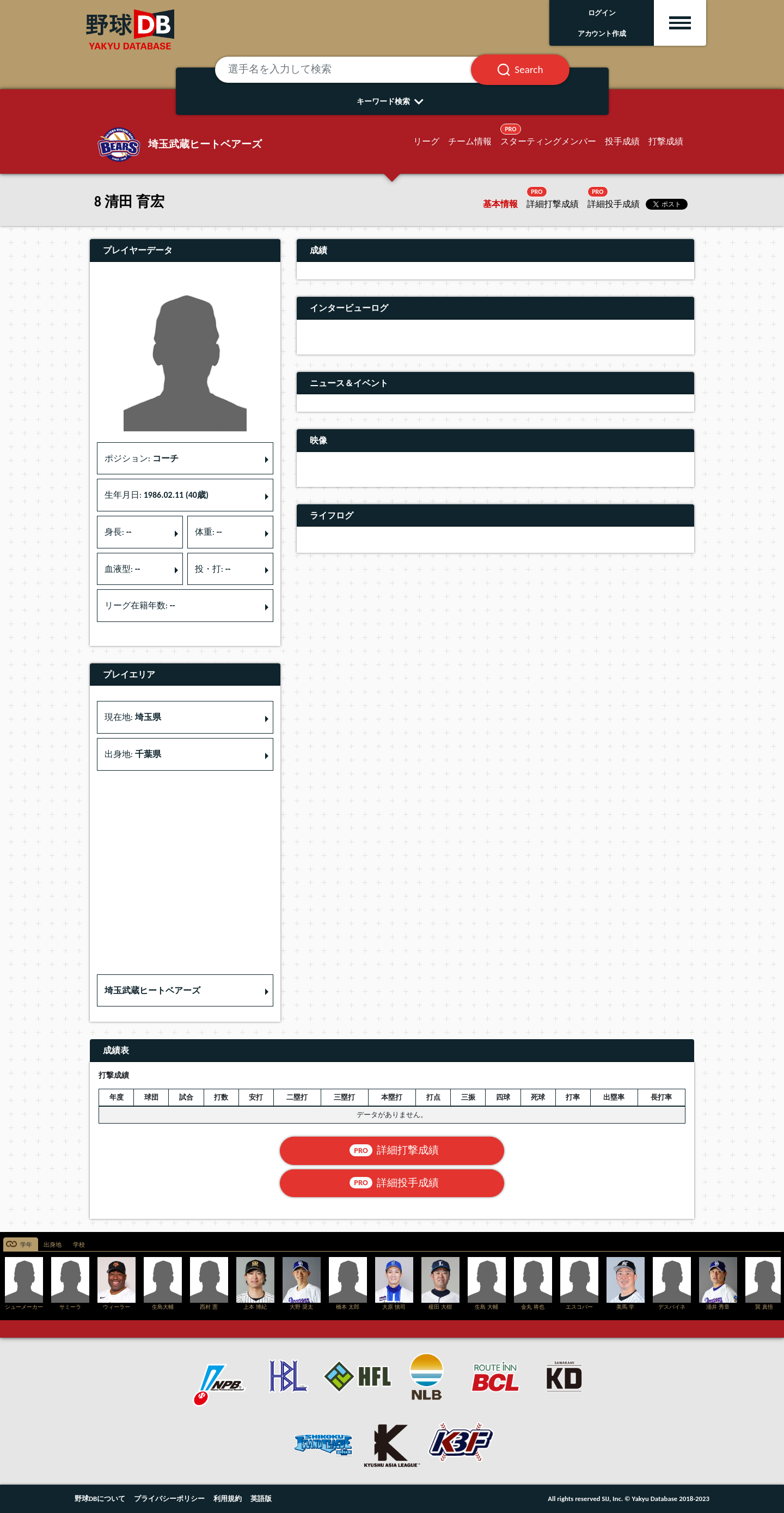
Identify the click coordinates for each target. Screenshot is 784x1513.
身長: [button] (118, 532)
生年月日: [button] (157, 495)
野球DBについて (100, 1498)
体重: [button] (208, 532)
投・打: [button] (213, 569)
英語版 (261, 1498)
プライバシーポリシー (169, 1498)
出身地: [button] (133, 754)
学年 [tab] (26, 1244)
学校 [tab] (79, 1244)
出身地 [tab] (53, 1244)
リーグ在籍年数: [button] (140, 605)
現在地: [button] (133, 717)
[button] (185, 990)
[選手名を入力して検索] (356, 70)
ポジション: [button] (142, 458)
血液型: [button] (122, 569)
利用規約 (227, 1498)
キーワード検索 (392, 101)
